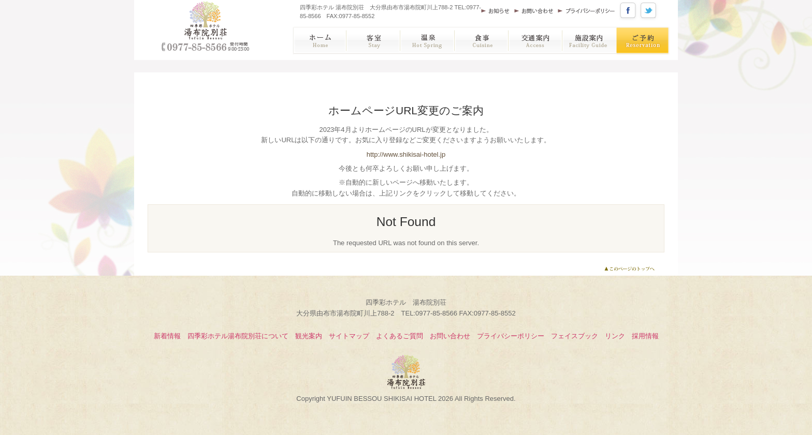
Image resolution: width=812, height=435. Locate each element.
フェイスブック (574, 336)
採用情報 (645, 336)
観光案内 (308, 336)
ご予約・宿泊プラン (644, 40)
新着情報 (167, 336)
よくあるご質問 (399, 336)
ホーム (319, 40)
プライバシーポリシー (588, 10)
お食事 (482, 40)
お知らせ (497, 10)
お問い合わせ (536, 10)
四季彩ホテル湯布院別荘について (237, 336)
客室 (373, 40)
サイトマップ (349, 336)
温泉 (428, 40)
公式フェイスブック (629, 10)
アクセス (536, 40)
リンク (615, 336)
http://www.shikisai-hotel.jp (406, 154)
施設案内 (590, 40)
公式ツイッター (650, 10)
